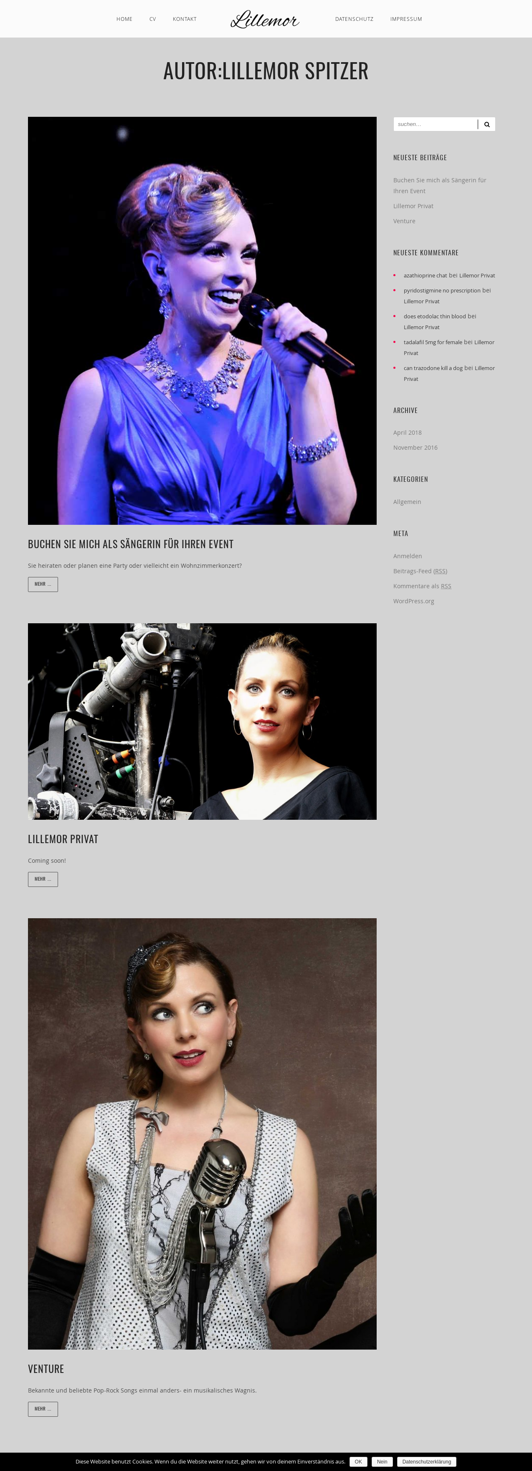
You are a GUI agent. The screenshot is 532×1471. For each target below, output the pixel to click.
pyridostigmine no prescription (442, 290)
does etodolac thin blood (435, 316)
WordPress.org (413, 601)
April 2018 (407, 432)
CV (152, 18)
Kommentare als (422, 586)
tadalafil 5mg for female (433, 342)
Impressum (406, 18)
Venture (404, 221)
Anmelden (407, 556)
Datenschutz (354, 18)
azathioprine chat (425, 275)
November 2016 (415, 447)
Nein (382, 1462)
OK (358, 1462)
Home (125, 18)
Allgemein (407, 502)
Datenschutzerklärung (427, 1462)
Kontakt (185, 18)
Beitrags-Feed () (420, 571)
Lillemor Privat (413, 206)
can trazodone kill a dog (433, 368)
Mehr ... (43, 584)
